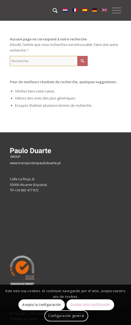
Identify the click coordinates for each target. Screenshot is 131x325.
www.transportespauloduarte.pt (35, 163)
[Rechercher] (52, 10)
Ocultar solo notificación (90, 304)
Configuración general (66, 316)
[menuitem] (52, 10)
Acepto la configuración (41, 304)
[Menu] (114, 10)
